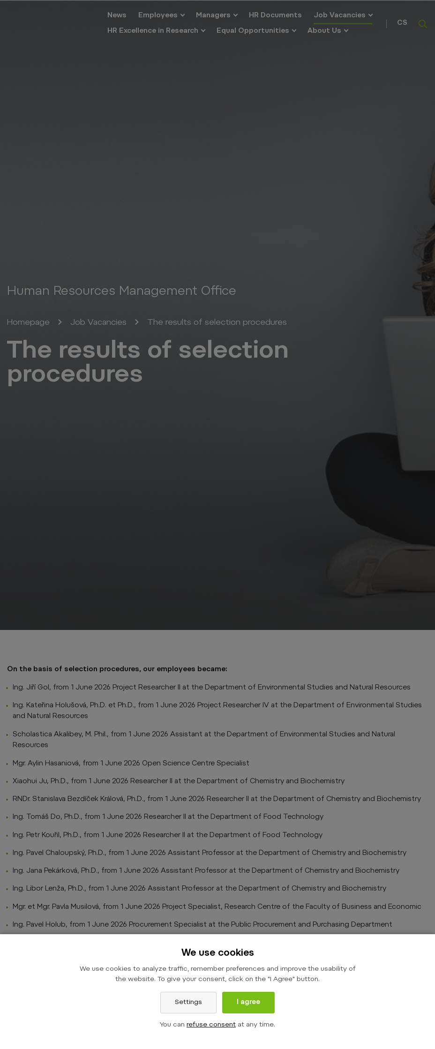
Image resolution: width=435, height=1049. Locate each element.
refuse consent (211, 1025)
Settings (188, 1002)
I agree (248, 1002)
